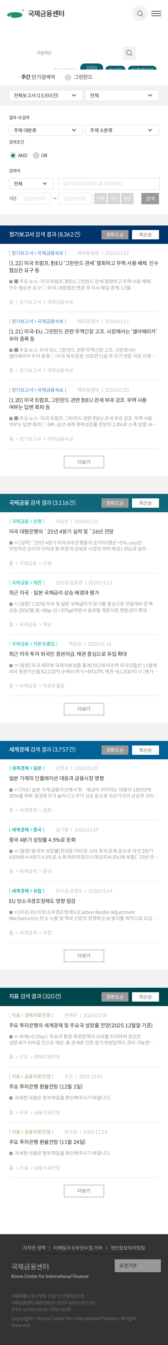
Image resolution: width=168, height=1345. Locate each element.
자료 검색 (129, 53)
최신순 (145, 235)
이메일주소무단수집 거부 (77, 1247)
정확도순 (115, 235)
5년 (127, 199)
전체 (100, 199)
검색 (140, 13)
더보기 (84, 462)
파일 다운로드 (154, 302)
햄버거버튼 (156, 13)
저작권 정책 (34, 1247)
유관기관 (128, 1266)
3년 (113, 199)
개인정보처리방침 (127, 1247)
